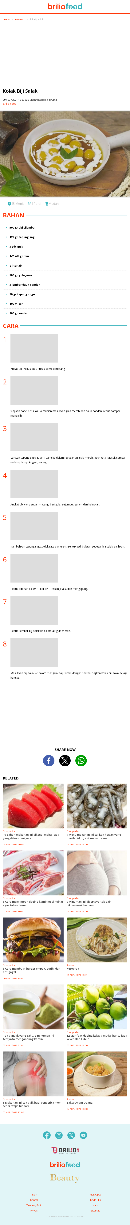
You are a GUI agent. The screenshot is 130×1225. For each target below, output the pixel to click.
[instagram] (59, 1135)
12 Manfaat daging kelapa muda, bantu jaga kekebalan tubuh (97, 1037)
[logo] (65, 1157)
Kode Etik (95, 1200)
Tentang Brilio (34, 1205)
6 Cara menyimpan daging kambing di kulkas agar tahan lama (33, 903)
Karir (95, 1205)
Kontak (34, 1200)
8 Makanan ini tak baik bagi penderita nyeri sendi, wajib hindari (32, 1104)
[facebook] (47, 1135)
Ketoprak (73, 968)
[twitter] (71, 1135)
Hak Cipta (95, 1194)
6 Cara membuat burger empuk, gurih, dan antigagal (31, 970)
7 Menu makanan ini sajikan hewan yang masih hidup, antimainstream (94, 836)
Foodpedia (9, 831)
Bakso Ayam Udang (80, 1102)
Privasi (34, 1210)
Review (19, 19)
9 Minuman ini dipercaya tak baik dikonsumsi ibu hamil (89, 903)
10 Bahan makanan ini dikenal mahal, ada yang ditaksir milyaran (31, 836)
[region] (65, 53)
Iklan (34, 1194)
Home (7, 19)
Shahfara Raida (39, 99)
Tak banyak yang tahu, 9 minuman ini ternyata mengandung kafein (28, 1037)
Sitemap (95, 1210)
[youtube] (83, 1135)
